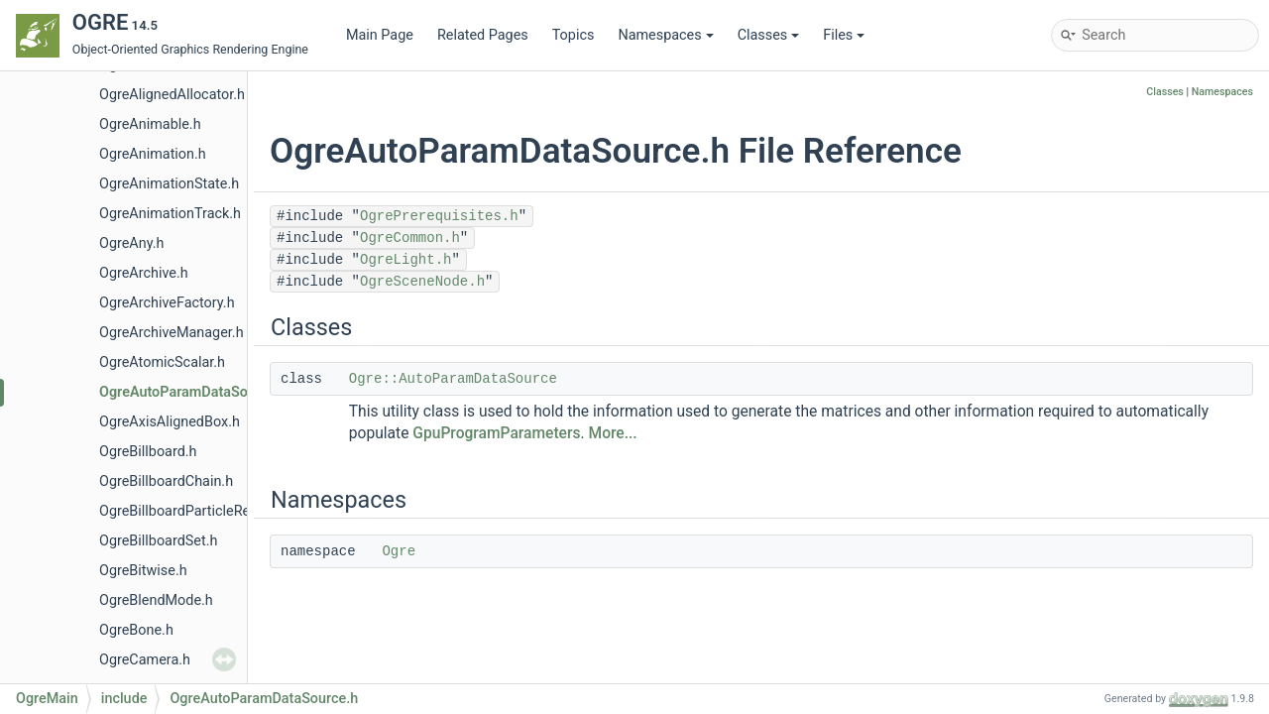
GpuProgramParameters (496, 433)
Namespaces (665, 35)
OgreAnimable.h (150, 124)
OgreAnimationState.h (169, 184)
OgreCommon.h (410, 238)
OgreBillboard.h (148, 451)
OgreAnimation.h (152, 154)
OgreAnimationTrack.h (170, 213)
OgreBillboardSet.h (158, 541)
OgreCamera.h (144, 660)
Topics (573, 35)
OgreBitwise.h (143, 570)
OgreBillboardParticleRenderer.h (200, 511)
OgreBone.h (136, 630)
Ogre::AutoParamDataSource (453, 379)
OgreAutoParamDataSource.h (193, 392)
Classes (769, 35)
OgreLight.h (405, 260)
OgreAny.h (131, 243)
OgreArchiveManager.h (171, 332)
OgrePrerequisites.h (439, 216)
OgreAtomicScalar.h (162, 362)
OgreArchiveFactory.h (167, 303)
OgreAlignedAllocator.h (172, 94)
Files (844, 35)
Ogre (398, 551)
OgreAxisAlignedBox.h (169, 422)
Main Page (379, 35)
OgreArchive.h (143, 273)
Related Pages (482, 35)
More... (613, 433)
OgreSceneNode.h (422, 282)
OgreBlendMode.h (156, 600)
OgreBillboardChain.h (166, 481)
